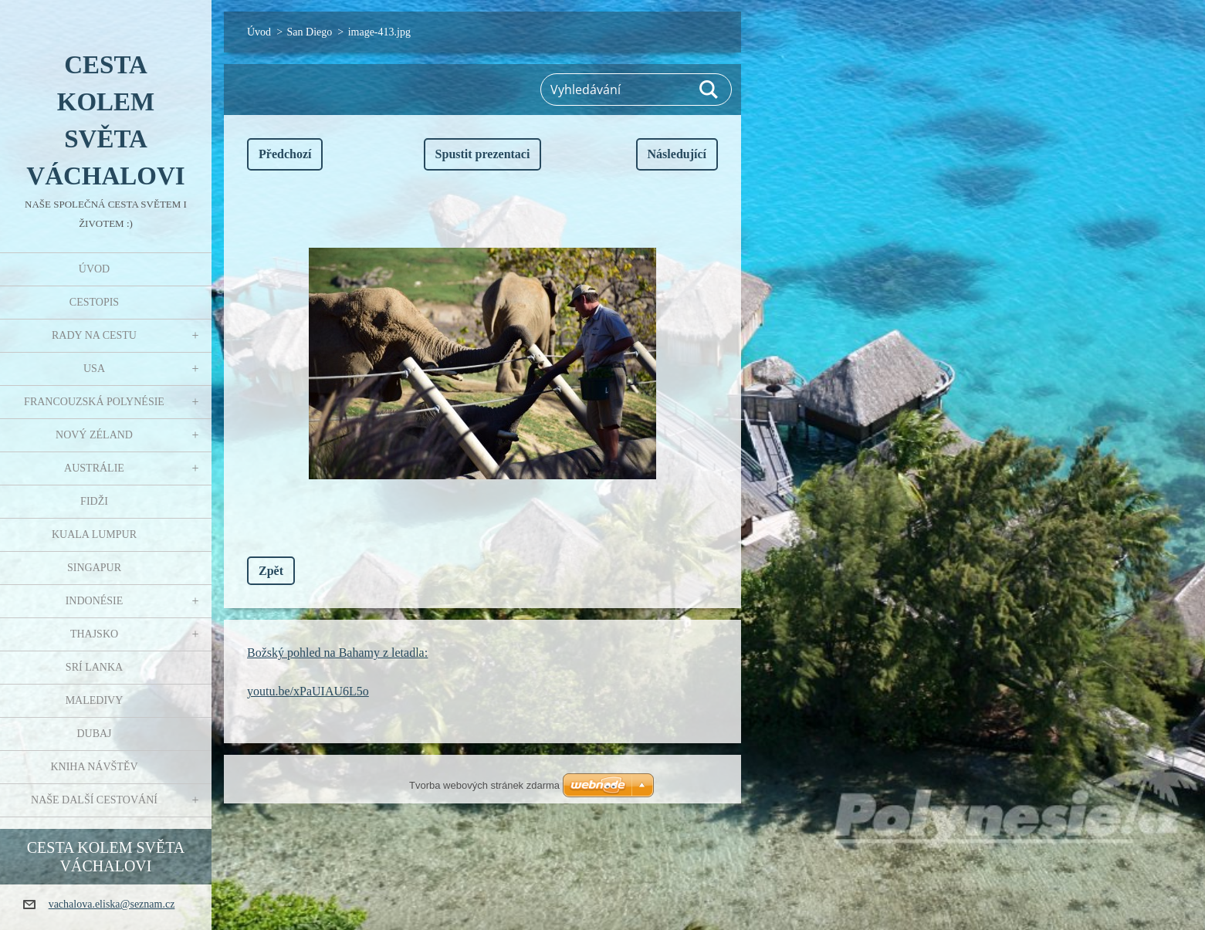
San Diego (310, 32)
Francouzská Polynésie (94, 402)
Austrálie (94, 468)
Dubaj (93, 733)
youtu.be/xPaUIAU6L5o (308, 691)
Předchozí (285, 154)
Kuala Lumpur (94, 534)
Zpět (271, 570)
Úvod (94, 269)
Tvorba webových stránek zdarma (484, 785)
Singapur (94, 567)
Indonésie (95, 601)
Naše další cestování (94, 800)
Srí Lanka (94, 667)
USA (94, 368)
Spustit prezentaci (482, 154)
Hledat (709, 89)
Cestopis (94, 302)
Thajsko (94, 634)
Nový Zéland (94, 435)
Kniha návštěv (93, 767)
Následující (677, 154)
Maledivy (95, 700)
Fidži (94, 501)
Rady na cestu (94, 335)
